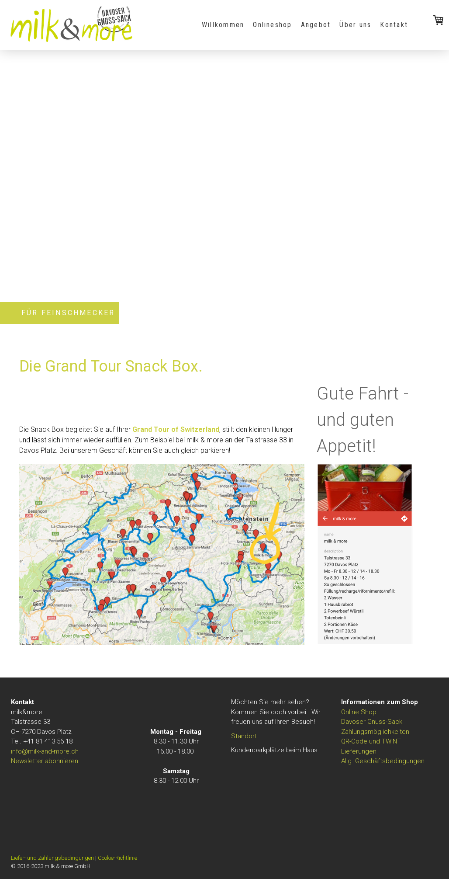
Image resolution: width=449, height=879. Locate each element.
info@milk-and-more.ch (45, 751)
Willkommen (223, 25)
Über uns (355, 25)
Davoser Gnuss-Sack (371, 722)
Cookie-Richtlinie (117, 858)
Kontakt (394, 25)
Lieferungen (358, 751)
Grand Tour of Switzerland (175, 429)
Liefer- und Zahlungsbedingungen (52, 858)
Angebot (316, 25)
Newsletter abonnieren (44, 761)
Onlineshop (272, 25)
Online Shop (358, 712)
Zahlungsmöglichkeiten (375, 732)
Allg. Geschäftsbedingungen (383, 761)
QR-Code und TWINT (371, 741)
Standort (244, 736)
